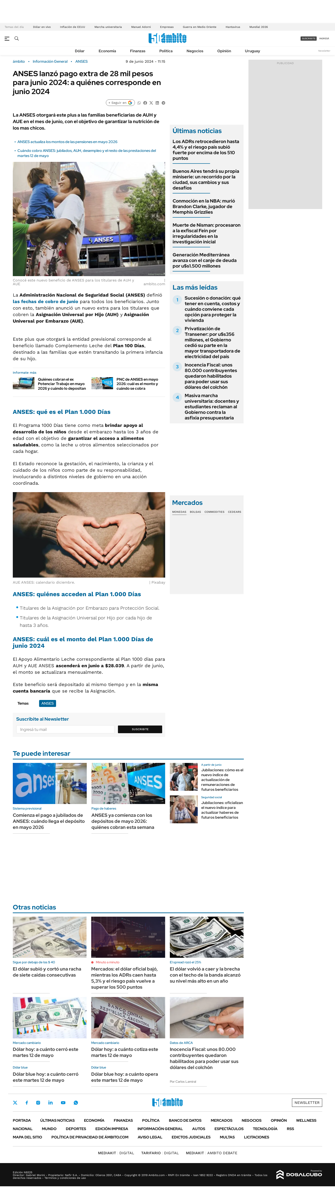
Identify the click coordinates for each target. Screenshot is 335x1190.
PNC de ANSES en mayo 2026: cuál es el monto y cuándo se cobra (137, 384)
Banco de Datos (185, 1120)
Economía (107, 51)
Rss (290, 1128)
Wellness (306, 1120)
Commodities (214, 511)
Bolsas (195, 511)
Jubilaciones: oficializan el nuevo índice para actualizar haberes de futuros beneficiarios (222, 810)
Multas (227, 1137)
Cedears (234, 511)
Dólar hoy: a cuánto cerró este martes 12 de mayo (45, 1052)
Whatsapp (76, 1103)
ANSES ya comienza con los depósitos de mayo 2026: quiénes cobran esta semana (122, 821)
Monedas (179, 511)
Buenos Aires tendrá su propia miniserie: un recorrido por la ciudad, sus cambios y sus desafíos (206, 179)
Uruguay (252, 51)
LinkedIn (50, 1103)
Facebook (27, 1103)
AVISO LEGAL (150, 1137)
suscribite (308, 38)
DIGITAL (116, 1153)
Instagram (38, 1103)
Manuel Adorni (141, 27)
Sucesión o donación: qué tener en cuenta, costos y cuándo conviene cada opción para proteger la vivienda (213, 309)
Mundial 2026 (258, 27)
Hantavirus (233, 27)
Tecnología (265, 1128)
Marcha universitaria (108, 27)
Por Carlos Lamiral (183, 1081)
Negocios (195, 51)
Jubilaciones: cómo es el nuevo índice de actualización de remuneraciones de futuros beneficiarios (222, 780)
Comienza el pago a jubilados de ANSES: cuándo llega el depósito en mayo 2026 (49, 821)
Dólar (80, 51)
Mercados (221, 1120)
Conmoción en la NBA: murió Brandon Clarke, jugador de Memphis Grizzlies (204, 206)
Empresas (167, 27)
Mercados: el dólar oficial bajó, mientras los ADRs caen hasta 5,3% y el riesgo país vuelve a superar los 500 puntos (124, 978)
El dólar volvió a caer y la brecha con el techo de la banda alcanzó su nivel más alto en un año (205, 975)
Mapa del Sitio (27, 1137)
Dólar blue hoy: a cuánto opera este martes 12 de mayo (124, 1077)
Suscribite (140, 729)
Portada (22, 1120)
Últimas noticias (57, 1120)
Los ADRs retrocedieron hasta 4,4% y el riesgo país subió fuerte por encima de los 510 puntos (206, 149)
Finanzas (137, 51)
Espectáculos (229, 1128)
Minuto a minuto (107, 962)
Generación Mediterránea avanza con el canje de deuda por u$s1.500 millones (205, 260)
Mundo (49, 1128)
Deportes (76, 1128)
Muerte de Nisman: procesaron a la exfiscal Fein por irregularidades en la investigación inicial (207, 233)
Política (166, 51)
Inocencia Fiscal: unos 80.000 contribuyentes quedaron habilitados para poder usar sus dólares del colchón (211, 376)
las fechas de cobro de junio (45, 301)
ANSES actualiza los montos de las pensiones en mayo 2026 (67, 141)
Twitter (15, 1103)
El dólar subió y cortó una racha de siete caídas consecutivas (47, 972)
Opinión (224, 51)
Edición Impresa (111, 1128)
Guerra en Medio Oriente (199, 27)
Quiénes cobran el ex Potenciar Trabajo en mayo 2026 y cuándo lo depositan (62, 384)
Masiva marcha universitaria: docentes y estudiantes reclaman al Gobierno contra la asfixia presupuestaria (212, 406)
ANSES (81, 61)
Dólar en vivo (42, 27)
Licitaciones (256, 1137)
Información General (50, 61)
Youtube (63, 1103)
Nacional (23, 1128)
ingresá (324, 38)
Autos (198, 1128)
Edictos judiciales (191, 1137)
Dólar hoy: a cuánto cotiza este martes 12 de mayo (124, 1052)
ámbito (19, 61)
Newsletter (324, 50)
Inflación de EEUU (72, 27)
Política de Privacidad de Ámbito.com (89, 1137)
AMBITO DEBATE (211, 1153)
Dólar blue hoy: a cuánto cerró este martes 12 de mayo (45, 1077)
